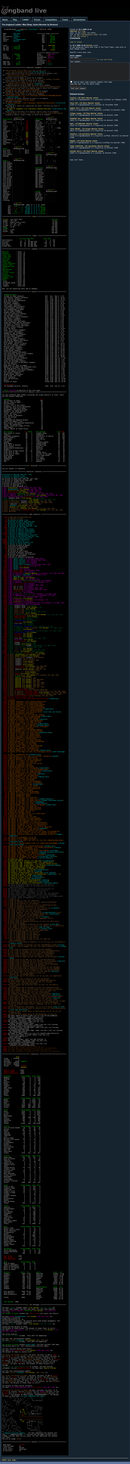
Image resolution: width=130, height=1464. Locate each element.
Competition (51, 20)
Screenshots (79, 20)
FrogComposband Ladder (89, 34)
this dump (77, 31)
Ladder (25, 20)
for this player (79, 36)
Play (15, 20)
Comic (65, 20)
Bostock (89, 45)
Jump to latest (76, 42)
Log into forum (106, 59)
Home (5, 20)
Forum (37, 20)
